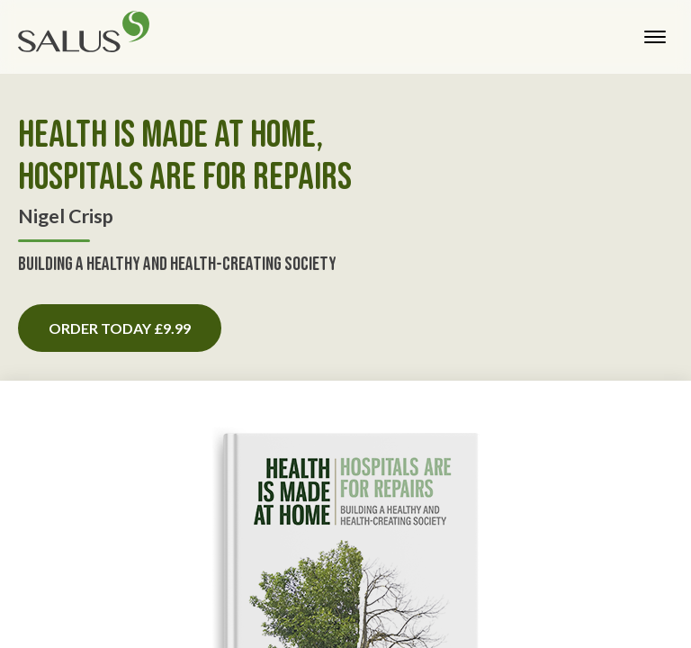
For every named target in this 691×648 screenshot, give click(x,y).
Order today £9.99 (120, 328)
